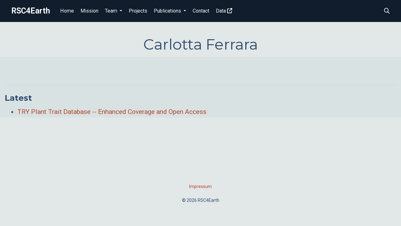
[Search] (387, 11)
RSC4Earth (30, 10)
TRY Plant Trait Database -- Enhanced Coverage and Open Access (111, 112)
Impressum (200, 186)
